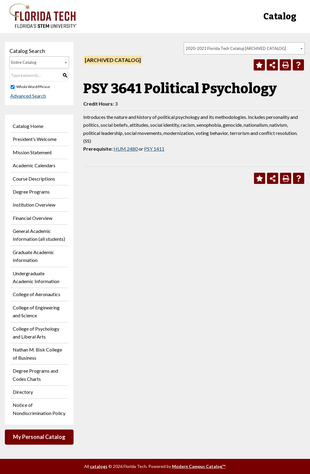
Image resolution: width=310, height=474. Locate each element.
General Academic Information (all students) (39, 235)
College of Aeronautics (36, 294)
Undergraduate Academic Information (36, 277)
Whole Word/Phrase (33, 86)
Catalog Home (28, 126)
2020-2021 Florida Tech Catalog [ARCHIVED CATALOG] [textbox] (236, 48)
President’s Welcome (35, 139)
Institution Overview (34, 205)
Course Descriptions (34, 178)
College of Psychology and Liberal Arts (36, 332)
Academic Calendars (34, 165)
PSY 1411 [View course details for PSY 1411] (154, 149)
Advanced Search (27, 96)
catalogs (98, 466)
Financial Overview (32, 218)
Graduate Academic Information (33, 256)
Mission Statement (32, 152)
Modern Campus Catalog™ (198, 466)
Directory (23, 392)
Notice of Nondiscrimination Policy (39, 409)
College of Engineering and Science (36, 311)
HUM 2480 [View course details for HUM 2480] (126, 149)
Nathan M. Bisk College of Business (37, 353)
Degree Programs (31, 192)
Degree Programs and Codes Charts (35, 374)
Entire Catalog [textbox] (23, 62)
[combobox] (244, 48)
